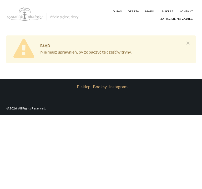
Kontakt (186, 11)
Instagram (118, 86)
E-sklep (167, 11)
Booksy (100, 86)
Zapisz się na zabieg (176, 18)
